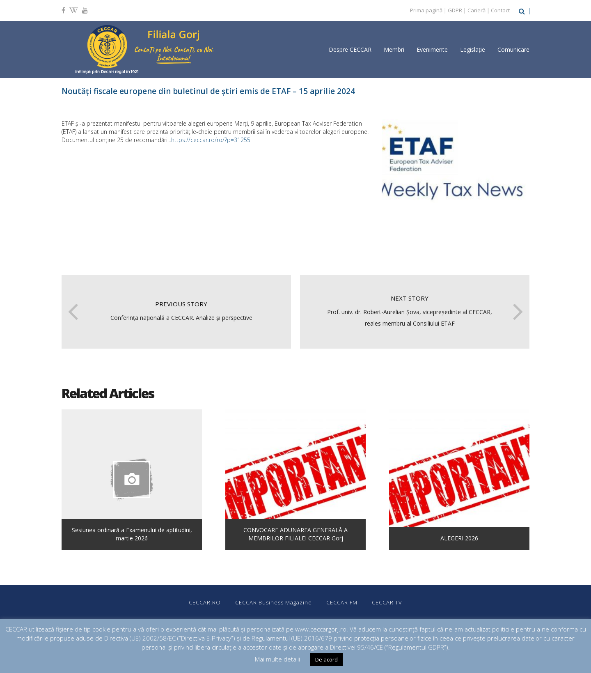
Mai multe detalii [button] (277, 659)
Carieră (476, 10)
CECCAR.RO (205, 602)
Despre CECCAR (350, 49)
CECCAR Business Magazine (273, 602)
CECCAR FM (341, 602)
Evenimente (432, 49)
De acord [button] (326, 659)
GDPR (455, 10)
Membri (394, 49)
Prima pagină (426, 10)
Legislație (472, 49)
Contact (500, 10)
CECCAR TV (387, 602)
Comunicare (513, 49)
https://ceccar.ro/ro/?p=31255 (210, 140)
